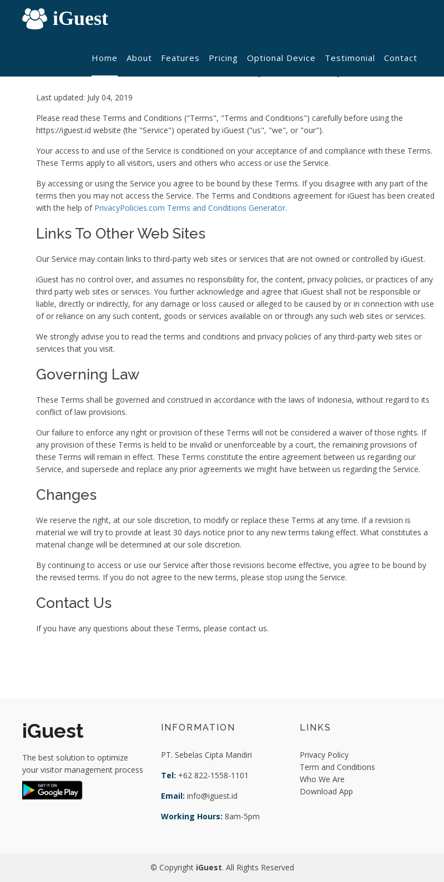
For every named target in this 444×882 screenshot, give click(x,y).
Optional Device (281, 57)
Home (105, 57)
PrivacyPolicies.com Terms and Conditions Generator (189, 207)
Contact (400, 57)
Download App (326, 791)
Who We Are (322, 779)
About (139, 57)
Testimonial (350, 57)
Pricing (223, 57)
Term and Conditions (337, 767)
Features (180, 57)
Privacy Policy (324, 754)
